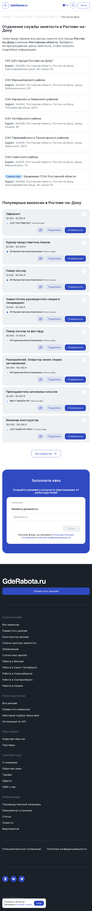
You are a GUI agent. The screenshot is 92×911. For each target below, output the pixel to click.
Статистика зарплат (14, 655)
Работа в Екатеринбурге (17, 679)
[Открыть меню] (5, 5)
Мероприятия (10, 828)
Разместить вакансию (16, 709)
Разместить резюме (14, 630)
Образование (10, 649)
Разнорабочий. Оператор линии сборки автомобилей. (34, 361)
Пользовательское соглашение (21, 848)
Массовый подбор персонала (20, 715)
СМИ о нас (9, 786)
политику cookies (24, 904)
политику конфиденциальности (53, 537)
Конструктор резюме (15, 636)
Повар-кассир (16, 270)
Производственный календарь (21, 804)
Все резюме (9, 703)
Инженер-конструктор (22, 420)
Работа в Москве (13, 661)
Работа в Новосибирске (17, 673)
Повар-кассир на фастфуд (24, 331)
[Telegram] (22, 879)
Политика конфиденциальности (67, 848)
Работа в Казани (12, 685)
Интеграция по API (14, 721)
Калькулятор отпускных (17, 810)
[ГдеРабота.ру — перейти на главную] (18, 5)
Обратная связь (12, 768)
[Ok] (5, 879)
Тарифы (7, 774)
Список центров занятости (19, 643)
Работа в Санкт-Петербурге (19, 667)
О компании (9, 762)
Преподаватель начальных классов (31, 391)
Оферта (7, 780)
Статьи (6, 816)
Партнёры (8, 745)
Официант (13, 213)
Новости (7, 822)
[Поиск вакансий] (73, 5)
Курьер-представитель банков (28, 242)
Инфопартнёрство (13, 738)
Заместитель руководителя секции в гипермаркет (33, 301)
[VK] (13, 879)
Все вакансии (10, 624)
